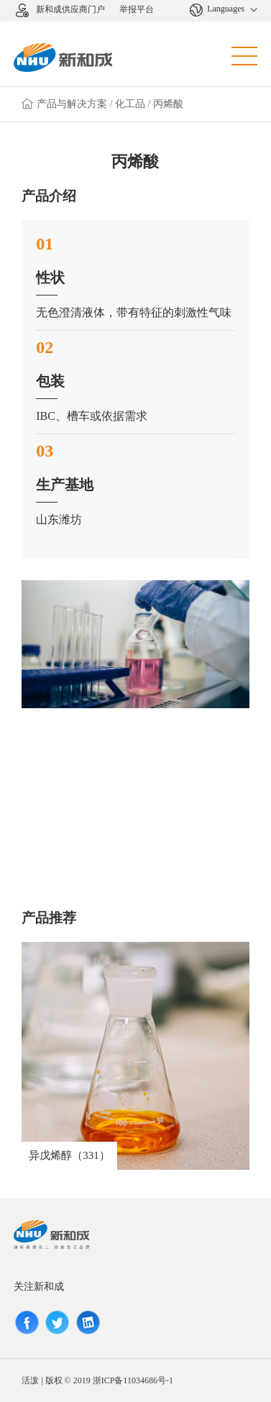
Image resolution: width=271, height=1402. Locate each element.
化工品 (130, 103)
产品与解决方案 (72, 103)
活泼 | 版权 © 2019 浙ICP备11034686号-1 (97, 1380)
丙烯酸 (168, 103)
